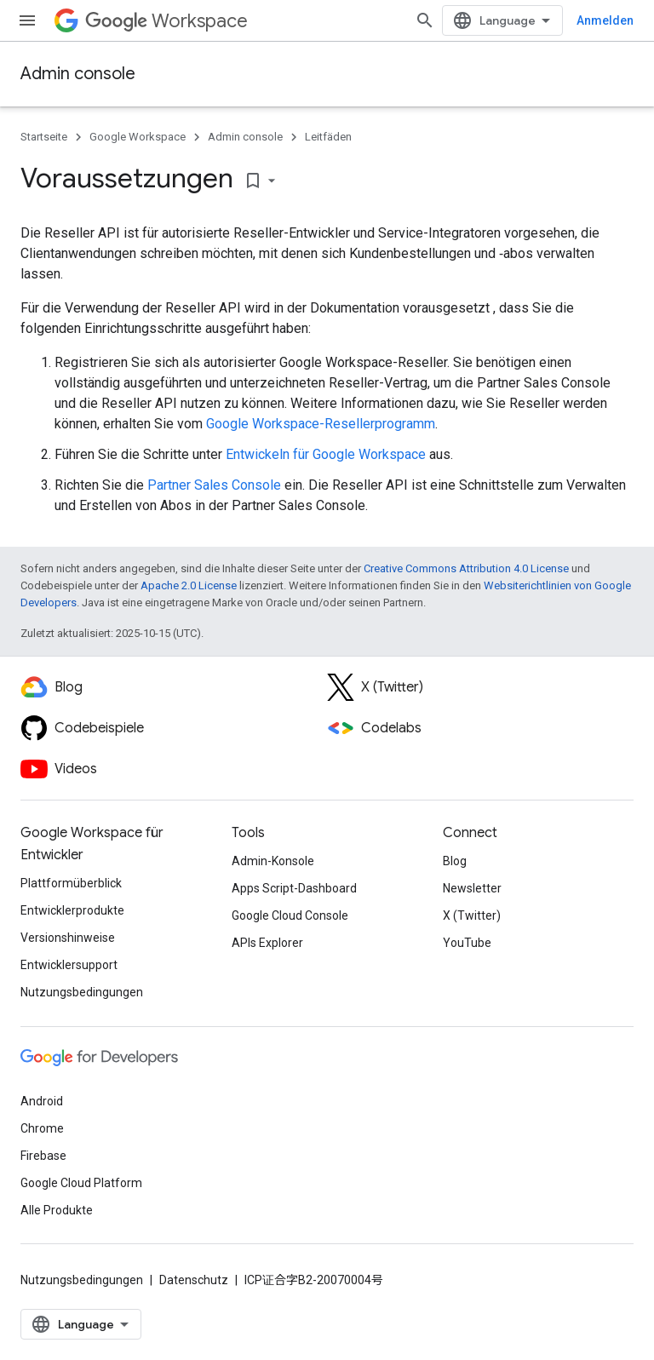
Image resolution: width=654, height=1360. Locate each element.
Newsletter (472, 888)
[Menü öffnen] (27, 20)
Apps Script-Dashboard (294, 888)
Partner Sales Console (214, 485)
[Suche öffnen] (425, 20)
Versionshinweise (67, 937)
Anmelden (605, 20)
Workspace (166, 20)
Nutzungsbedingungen (81, 992)
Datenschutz (193, 1280)
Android (41, 1101)
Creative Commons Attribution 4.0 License (466, 568)
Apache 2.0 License (189, 585)
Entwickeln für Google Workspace (326, 454)
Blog (455, 861)
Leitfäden (328, 136)
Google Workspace (137, 136)
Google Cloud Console (290, 915)
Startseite (43, 136)
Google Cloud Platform (81, 1183)
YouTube (467, 943)
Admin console (77, 73)
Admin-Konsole (273, 861)
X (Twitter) (472, 915)
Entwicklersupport (69, 965)
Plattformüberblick (71, 883)
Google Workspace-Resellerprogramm (320, 424)
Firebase (43, 1155)
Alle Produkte (56, 1210)
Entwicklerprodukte (72, 910)
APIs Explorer (267, 943)
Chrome (42, 1128)
